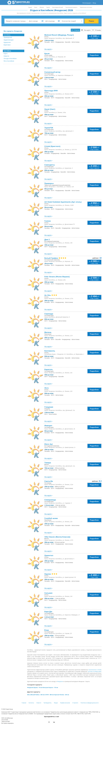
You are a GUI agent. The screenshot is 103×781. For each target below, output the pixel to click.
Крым (35, 7)
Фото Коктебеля (9, 61)
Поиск (91, 21)
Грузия (48, 7)
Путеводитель (47, 703)
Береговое (7, 45)
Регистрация (86, 3)
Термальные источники (86, 7)
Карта (5, 53)
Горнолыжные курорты (71, 7)
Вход (94, 3)
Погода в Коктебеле (10, 58)
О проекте (75, 703)
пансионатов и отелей (95, 670)
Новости (6, 56)
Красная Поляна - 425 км (61, 694)
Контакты (31, 703)
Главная (24, 703)
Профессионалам (65, 703)
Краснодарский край (57, 7)
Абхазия (42, 7)
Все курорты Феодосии (13, 31)
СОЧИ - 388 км (49, 694)
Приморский (8, 37)
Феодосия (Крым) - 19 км (34, 687)
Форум (56, 703)
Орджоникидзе (8, 40)
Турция (30, 7)
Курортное (7, 42)
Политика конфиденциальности (90, 703)
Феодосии (60, 681)
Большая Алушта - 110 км (50, 687)
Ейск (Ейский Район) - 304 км (35, 694)
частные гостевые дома (94, 671)
